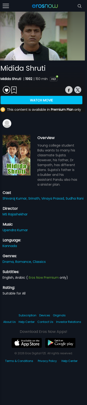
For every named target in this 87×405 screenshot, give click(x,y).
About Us (9, 322)
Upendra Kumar (15, 230)
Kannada (10, 246)
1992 (28, 79)
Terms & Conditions (19, 361)
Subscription (27, 315)
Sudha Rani (75, 198)
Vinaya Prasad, (53, 198)
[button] (13, 57)
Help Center (27, 322)
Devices (44, 315)
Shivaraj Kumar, (15, 198)
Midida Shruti (11, 79)
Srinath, (34, 198)
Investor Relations (68, 322)
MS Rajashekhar (15, 214)
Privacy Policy (47, 361)
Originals (59, 315)
